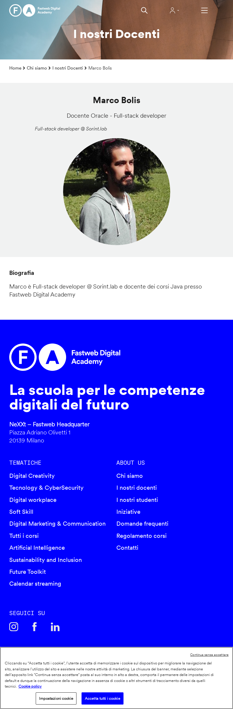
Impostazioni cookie (56, 698)
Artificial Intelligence (37, 547)
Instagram (13, 626)
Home (15, 68)
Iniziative (128, 511)
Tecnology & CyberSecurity (46, 487)
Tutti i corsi (24, 535)
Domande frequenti (142, 523)
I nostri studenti (137, 499)
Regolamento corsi (141, 535)
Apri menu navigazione (204, 10)
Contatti (127, 547)
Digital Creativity (32, 475)
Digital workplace (33, 499)
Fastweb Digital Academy (90, 357)
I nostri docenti (136, 487)
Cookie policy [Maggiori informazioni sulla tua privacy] (30, 686)
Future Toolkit (27, 571)
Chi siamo (37, 68)
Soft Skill (21, 511)
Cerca (144, 10)
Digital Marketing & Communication (57, 523)
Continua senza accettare (209, 655)
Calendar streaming (35, 583)
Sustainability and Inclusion (45, 559)
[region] (116, 678)
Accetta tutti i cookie (102, 698)
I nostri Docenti (67, 68)
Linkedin (55, 626)
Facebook (34, 626)
